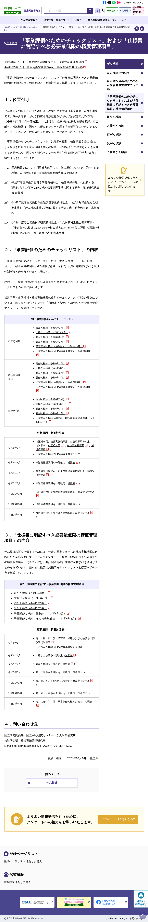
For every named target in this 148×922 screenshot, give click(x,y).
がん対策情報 (19, 27)
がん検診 (33, 27)
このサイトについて (133, 2)
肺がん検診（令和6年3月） (50, 337)
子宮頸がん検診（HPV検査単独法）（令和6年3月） (45, 618)
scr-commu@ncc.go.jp (27, 745)
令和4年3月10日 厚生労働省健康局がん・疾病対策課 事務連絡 (43, 67)
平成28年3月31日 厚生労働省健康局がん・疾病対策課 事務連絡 (44, 62)
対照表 (71, 462)
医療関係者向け (32, 10)
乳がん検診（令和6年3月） (50, 342)
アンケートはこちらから (118, 819)
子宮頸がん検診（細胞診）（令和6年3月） (59, 346)
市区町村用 (54, 445)
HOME (7, 27)
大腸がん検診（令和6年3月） (52, 332)
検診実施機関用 (75, 445)
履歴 (92, 758)
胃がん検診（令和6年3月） (50, 327)
